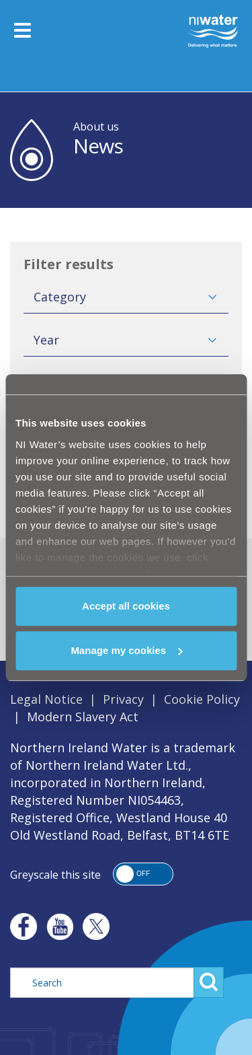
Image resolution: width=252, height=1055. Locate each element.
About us (96, 126)
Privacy (123, 699)
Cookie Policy (202, 699)
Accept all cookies (126, 606)
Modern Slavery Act (82, 716)
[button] (143, 874)
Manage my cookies (126, 650)
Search (209, 982)
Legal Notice (46, 699)
